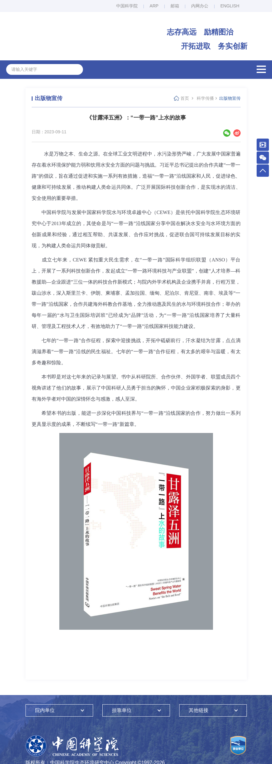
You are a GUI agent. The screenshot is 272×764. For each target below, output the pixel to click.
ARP (154, 5)
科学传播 (205, 98)
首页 (184, 98)
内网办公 (199, 5)
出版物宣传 (230, 98)
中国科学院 (127, 5)
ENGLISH (229, 5)
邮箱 (175, 5)
